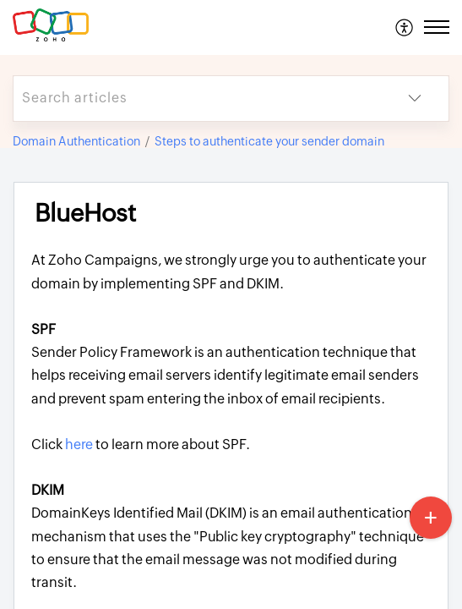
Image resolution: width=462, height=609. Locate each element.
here (80, 444)
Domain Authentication (76, 141)
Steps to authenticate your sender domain (269, 141)
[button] (405, 27)
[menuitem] (405, 27)
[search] (197, 98)
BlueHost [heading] (85, 213)
